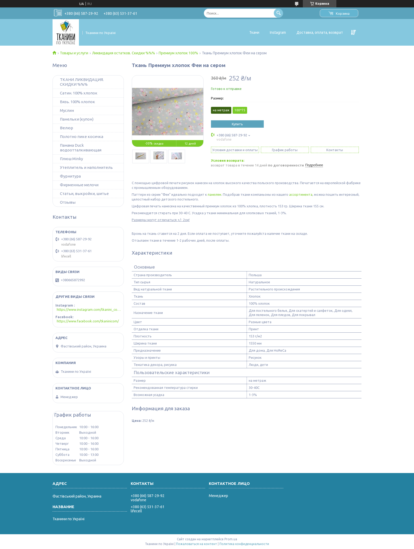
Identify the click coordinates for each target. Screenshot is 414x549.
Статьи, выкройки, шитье (84, 193)
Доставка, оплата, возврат (320, 32)
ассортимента (300, 194)
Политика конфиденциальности (244, 544)
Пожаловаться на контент (196, 544)
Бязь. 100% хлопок (77, 101)
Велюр (66, 128)
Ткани (254, 32)
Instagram (278, 32)
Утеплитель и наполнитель (86, 167)
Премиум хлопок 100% (178, 53)
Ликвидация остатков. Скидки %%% (123, 53)
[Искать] (278, 13)
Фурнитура (70, 176)
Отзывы (68, 202)
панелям (214, 194)
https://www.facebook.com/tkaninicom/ (88, 321)
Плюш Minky (71, 158)
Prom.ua (230, 539)
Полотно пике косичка (81, 136)
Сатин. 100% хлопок (78, 93)
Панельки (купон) (76, 119)
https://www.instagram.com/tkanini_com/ (89, 309)
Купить (237, 124)
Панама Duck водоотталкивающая (80, 147)
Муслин (67, 110)
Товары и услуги (74, 53)
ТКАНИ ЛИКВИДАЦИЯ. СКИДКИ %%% (82, 82)
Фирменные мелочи (79, 185)
